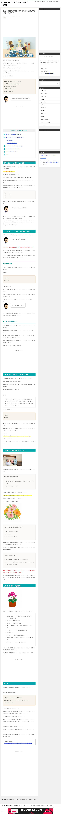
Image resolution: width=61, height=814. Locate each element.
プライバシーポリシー (50, 162)
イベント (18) (43, 96)
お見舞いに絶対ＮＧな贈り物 (11, 151)
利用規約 (57, 162)
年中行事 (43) (43, 107)
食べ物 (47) (43, 124)
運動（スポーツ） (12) (45, 122)
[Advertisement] (19, 28)
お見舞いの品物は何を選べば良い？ (13, 148)
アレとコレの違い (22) (45, 93)
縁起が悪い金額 (10, 140)
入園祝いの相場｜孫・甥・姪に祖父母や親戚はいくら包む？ (29, 799)
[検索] (49, 83)
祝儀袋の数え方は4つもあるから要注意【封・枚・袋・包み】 (18, 743)
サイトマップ (43, 158)
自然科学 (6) (43, 113)
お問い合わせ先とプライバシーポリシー (48, 155)
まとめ (7, 154)
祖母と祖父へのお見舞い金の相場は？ (13, 134)
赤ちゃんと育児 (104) (45, 119)
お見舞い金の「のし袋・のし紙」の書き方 (14, 145)
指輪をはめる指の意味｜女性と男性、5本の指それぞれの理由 (10, 799)
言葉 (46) (43, 116)
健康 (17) (43, 99)
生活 (4, 17)
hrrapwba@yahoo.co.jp (49, 73)
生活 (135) (43, 110)
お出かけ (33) (43, 90)
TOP (11, 805)
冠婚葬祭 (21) (43, 102)
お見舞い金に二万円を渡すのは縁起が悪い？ (15, 137)
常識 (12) (43, 104)
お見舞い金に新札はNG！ (12, 143)
